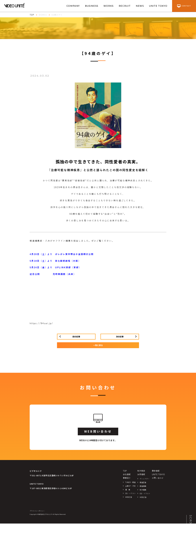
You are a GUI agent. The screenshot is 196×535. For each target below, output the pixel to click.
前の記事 (76, 336)
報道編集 (143, 486)
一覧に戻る (98, 345)
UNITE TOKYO (158, 6)
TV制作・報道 (130, 482)
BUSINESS (91, 6)
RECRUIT (125, 6)
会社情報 (127, 475)
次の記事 (120, 336)
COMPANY (73, 6)
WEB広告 (128, 497)
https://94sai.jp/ (41, 323)
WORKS (108, 6)
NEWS (140, 6)
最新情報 (156, 471)
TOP (32, 15)
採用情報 (141, 475)
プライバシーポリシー (37, 511)
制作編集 (143, 490)
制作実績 (141, 471)
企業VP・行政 (130, 486)
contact (184, 6)
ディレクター (144, 479)
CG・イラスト (130, 493)
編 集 (127, 490)
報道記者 (143, 483)
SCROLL (190, 521)
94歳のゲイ (57, 15)
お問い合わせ (157, 478)
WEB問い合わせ (98, 431)
